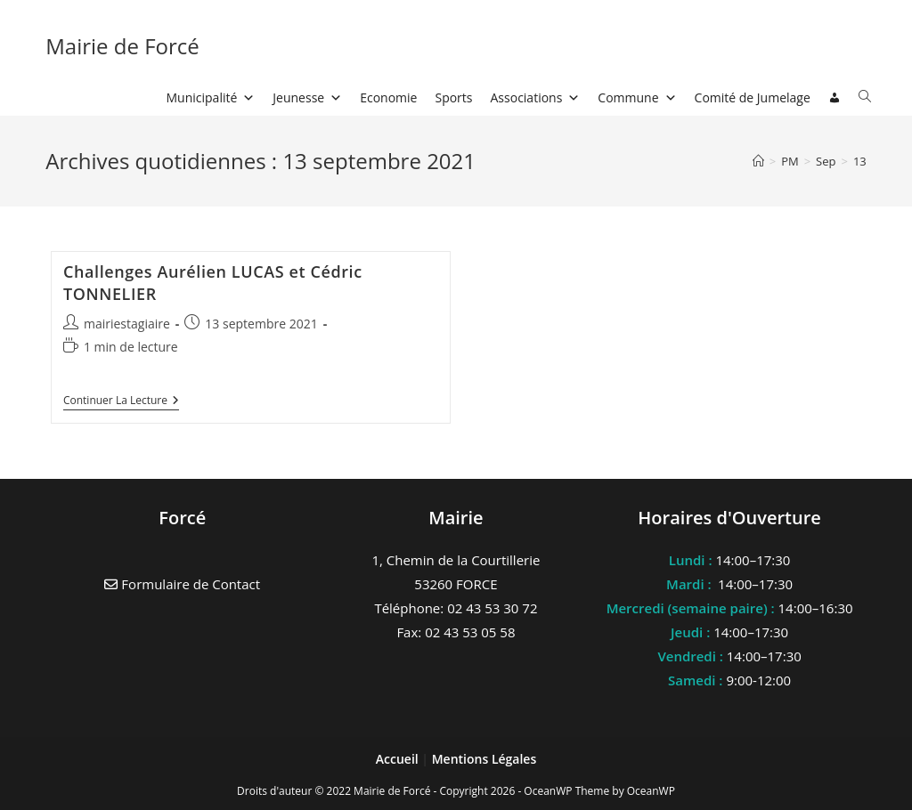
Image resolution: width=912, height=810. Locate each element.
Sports (453, 97)
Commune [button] (637, 97)
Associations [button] (536, 97)
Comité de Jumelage (752, 97)
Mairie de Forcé (122, 46)
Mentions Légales (484, 758)
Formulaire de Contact (182, 584)
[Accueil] (758, 161)
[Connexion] (834, 98)
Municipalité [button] (211, 97)
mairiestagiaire (127, 323)
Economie (388, 97)
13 (860, 161)
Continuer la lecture (121, 401)
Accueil (399, 758)
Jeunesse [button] (307, 97)
